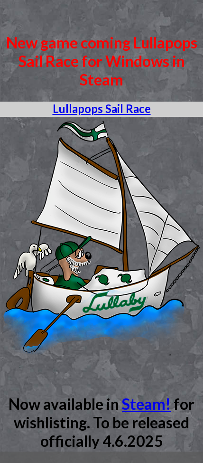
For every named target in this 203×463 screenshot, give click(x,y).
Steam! (146, 404)
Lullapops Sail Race (102, 108)
